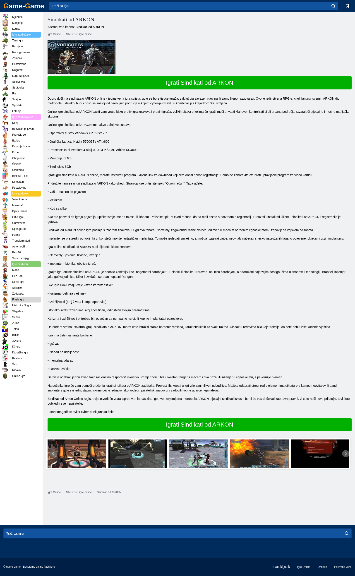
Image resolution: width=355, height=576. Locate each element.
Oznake (322, 567)
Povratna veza (343, 567)
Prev (53, 453)
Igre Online (303, 567)
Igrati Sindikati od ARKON (199, 82)
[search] (333, 6)
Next (345, 453)
